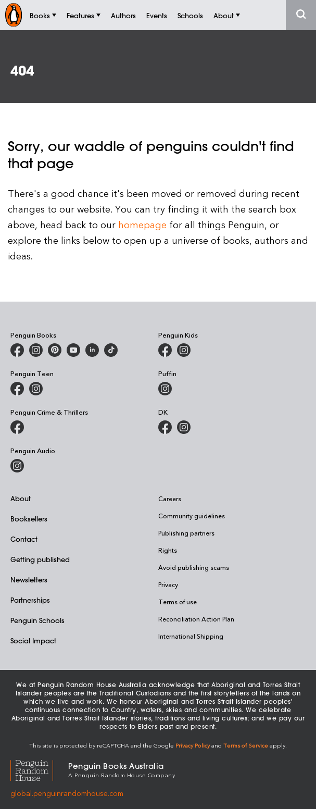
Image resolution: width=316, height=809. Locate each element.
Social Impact (33, 640)
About (20, 498)
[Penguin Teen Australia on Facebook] (17, 388)
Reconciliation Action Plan (196, 619)
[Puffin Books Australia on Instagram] (165, 388)
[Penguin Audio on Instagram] (17, 465)
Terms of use (177, 601)
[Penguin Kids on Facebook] (165, 350)
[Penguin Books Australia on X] (54, 350)
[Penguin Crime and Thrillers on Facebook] (17, 427)
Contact (23, 538)
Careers (169, 498)
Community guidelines (191, 515)
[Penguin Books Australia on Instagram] (36, 350)
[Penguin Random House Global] (39, 769)
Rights (167, 550)
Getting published (40, 559)
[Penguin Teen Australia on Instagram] (36, 388)
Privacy (168, 584)
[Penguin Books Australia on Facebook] (17, 350)
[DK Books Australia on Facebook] (165, 427)
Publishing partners (186, 533)
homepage (142, 224)
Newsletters (28, 579)
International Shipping (190, 636)
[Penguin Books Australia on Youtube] (73, 350)
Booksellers (28, 518)
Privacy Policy (192, 745)
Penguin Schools (37, 620)
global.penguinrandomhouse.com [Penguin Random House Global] (66, 793)
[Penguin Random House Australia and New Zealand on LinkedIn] (92, 350)
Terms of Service (245, 745)
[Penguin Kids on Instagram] (184, 350)
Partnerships (30, 599)
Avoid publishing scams (193, 567)
